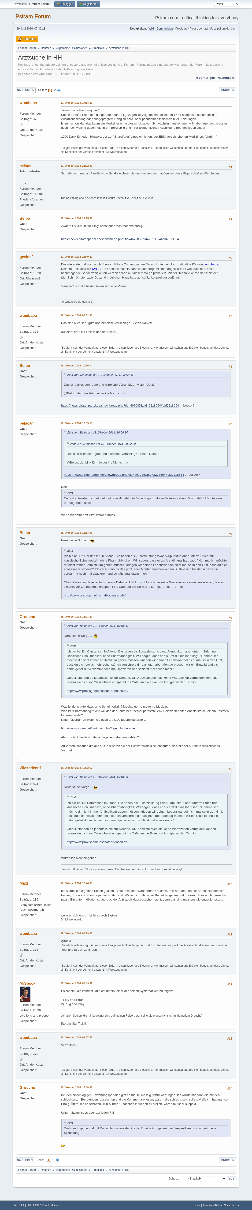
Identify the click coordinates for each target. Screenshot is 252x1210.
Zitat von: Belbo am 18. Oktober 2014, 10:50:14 (97, 432)
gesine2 (27, 257)
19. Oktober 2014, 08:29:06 (76, 933)
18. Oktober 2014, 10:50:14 (76, 365)
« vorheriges (205, 77)
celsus (25, 166)
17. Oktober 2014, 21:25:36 (76, 218)
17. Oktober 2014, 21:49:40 (76, 256)
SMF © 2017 (33, 1205)
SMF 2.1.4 (18, 1205)
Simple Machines (52, 1205)
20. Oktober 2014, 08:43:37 (76, 983)
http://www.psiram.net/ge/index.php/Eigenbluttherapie (98, 728)
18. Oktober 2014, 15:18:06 (76, 532)
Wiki (151, 28)
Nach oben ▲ (231, 1205)
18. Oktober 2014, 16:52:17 (76, 767)
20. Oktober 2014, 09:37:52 (76, 1037)
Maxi (24, 883)
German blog (164, 28)
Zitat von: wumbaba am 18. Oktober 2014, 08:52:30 (100, 375)
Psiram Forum (33, 16)
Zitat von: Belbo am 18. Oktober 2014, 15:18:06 (97, 626)
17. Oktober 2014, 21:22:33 (76, 165)
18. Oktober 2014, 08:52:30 (76, 315)
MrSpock (28, 983)
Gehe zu (174, 1178)
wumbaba (28, 103)
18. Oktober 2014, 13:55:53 (76, 423)
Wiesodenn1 (31, 768)
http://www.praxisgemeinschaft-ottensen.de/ (95, 595)
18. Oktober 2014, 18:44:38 (76, 883)
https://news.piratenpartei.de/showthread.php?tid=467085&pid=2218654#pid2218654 (120, 239)
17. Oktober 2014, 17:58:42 (76, 102)
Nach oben (25, 1160)
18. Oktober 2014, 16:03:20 (76, 616)
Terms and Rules (212, 1205)
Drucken (227, 90)
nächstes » (226, 77)
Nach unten (25, 90)
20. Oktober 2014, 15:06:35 (76, 1087)
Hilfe (197, 1205)
